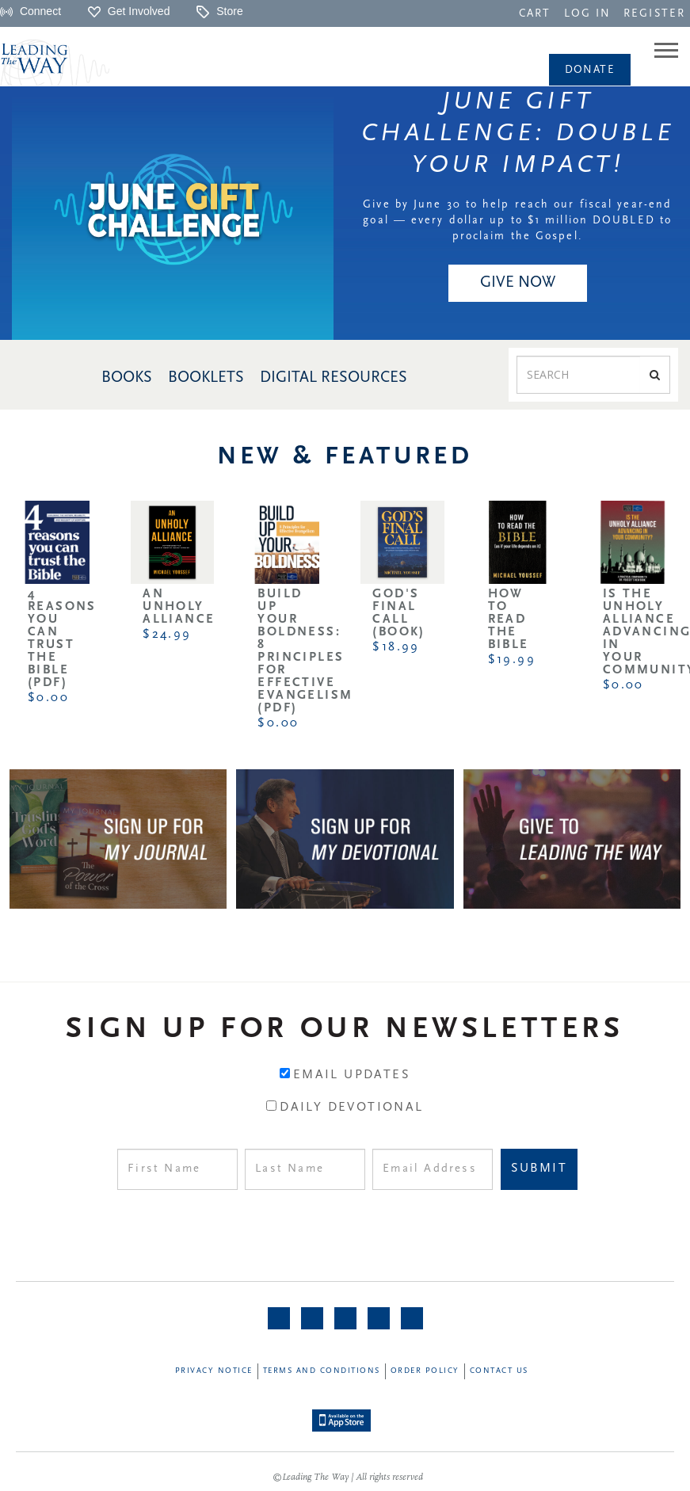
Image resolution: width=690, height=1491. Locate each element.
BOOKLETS (206, 378)
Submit (539, 1168)
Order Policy (425, 1371)
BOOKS (126, 378)
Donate (590, 70)
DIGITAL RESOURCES (333, 378)
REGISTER (654, 14)
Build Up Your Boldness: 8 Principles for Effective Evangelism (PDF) (305, 651)
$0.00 (48, 698)
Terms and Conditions (321, 1371)
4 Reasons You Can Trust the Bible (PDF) (62, 638)
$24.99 (167, 634)
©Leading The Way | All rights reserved (348, 1477)
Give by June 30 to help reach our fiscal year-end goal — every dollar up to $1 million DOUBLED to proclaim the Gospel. (517, 220)
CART (535, 14)
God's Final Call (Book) (398, 613)
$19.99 (512, 660)
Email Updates (351, 1075)
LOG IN (588, 14)
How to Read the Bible (508, 619)
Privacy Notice (214, 1371)
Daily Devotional (351, 1107)
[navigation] (534, 12)
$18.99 (395, 647)
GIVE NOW (517, 283)
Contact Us (499, 1371)
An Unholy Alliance (179, 607)
